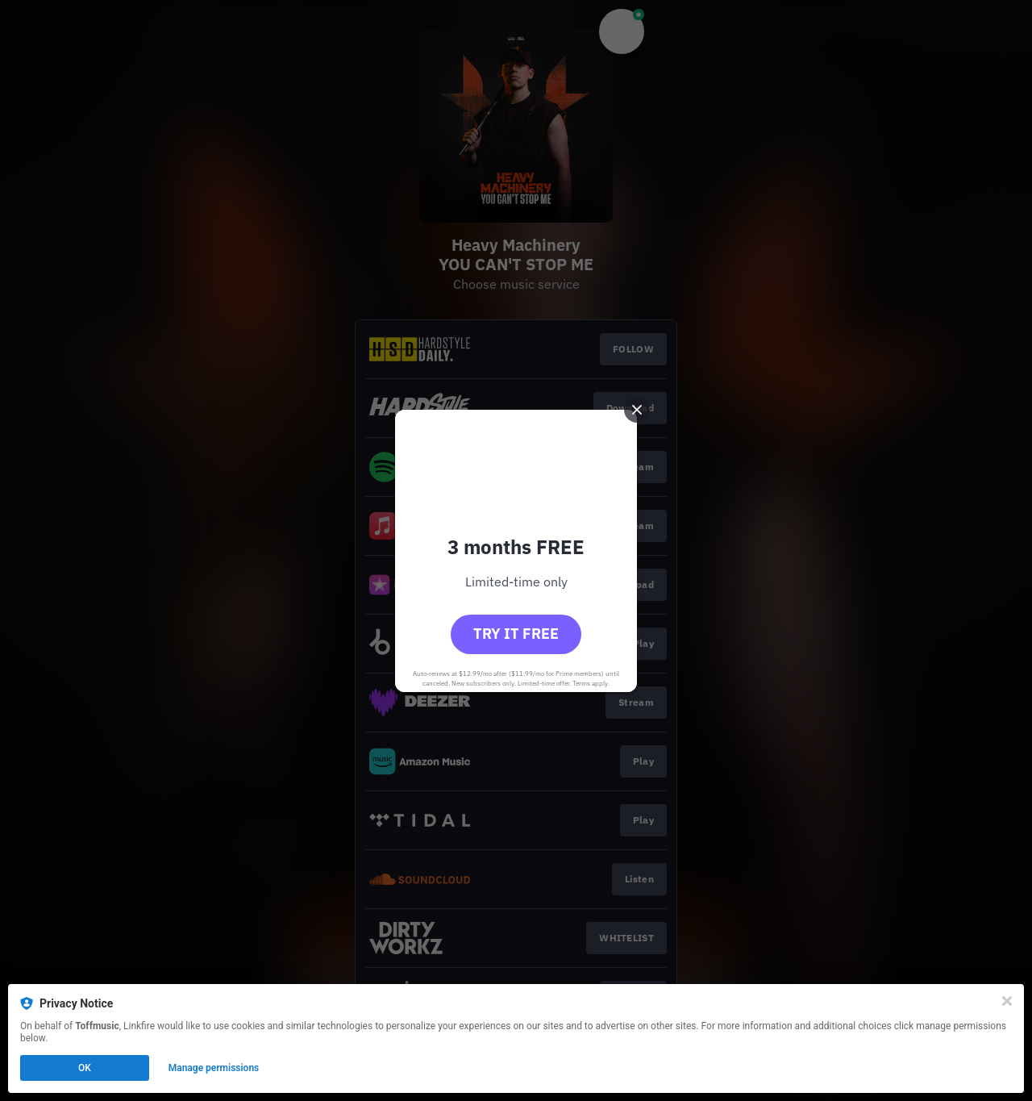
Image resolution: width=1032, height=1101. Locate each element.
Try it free (516, 633)
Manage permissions (214, 1068)
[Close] (1007, 1001)
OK (84, 1068)
